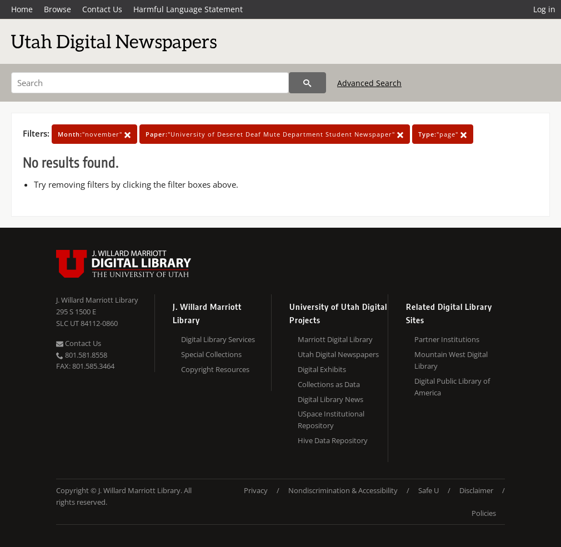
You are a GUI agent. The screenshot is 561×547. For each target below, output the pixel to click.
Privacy (256, 490)
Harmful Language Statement (188, 9)
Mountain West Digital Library (451, 360)
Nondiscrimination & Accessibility (343, 490)
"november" (94, 134)
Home (22, 9)
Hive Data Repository (333, 440)
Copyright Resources (215, 369)
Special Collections (211, 354)
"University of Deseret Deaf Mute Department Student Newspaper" (275, 134)
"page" (442, 134)
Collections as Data (329, 384)
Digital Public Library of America (452, 387)
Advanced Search (369, 83)
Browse (57, 9)
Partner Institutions (446, 339)
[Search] (150, 82)
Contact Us (102, 9)
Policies (484, 513)
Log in (544, 9)
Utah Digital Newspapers (338, 354)
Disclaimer (476, 490)
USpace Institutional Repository (331, 419)
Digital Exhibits (322, 369)
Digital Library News (330, 399)
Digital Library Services (218, 339)
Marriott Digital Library (335, 339)
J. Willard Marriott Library (97, 300)
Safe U (428, 490)
